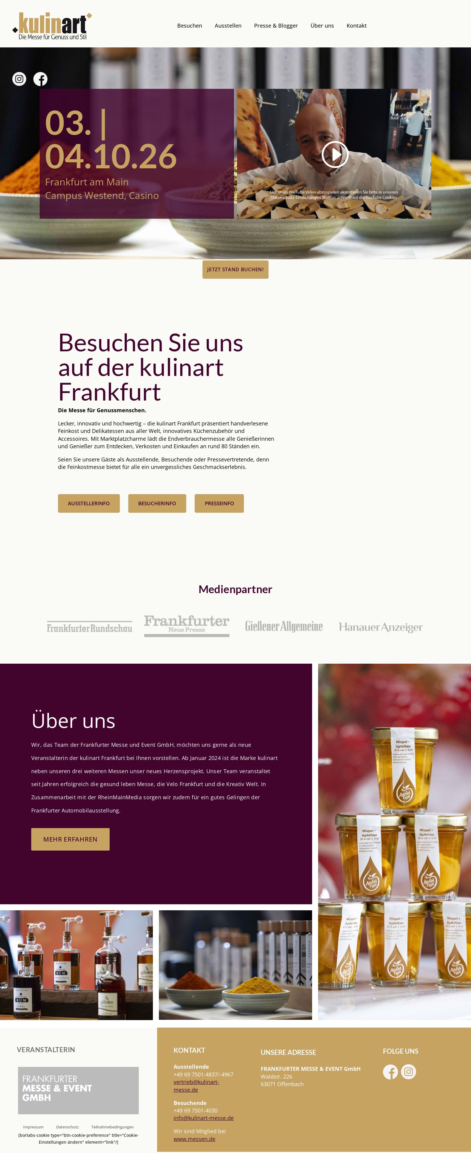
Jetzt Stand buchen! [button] (235, 269)
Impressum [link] (33, 1128)
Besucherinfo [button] (157, 503)
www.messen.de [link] (194, 1139)
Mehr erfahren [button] (71, 840)
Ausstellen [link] (228, 25)
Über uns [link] (322, 25)
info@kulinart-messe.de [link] (204, 1119)
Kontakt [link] (357, 25)
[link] (52, 26)
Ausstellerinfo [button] (89, 503)
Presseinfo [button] (219, 503)
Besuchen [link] (189, 25)
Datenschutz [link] (67, 1128)
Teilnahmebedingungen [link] (112, 1128)
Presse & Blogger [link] (276, 25)
